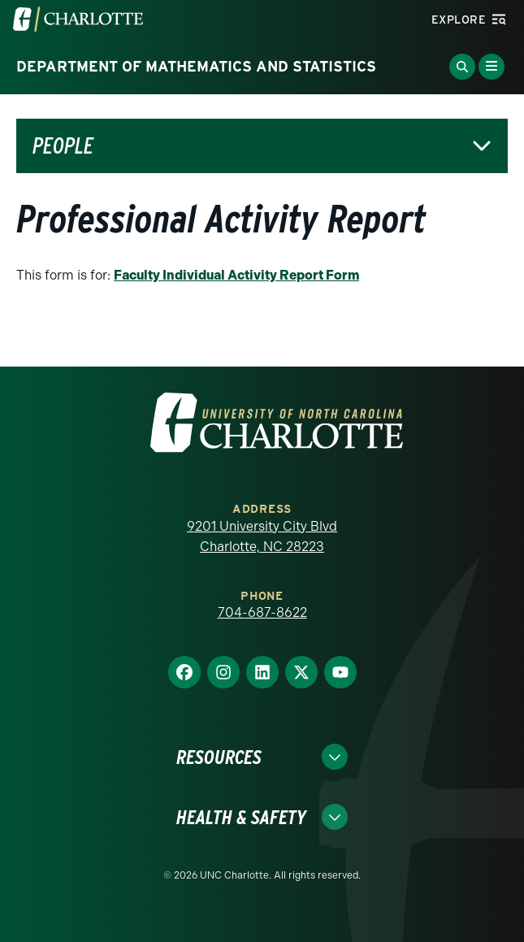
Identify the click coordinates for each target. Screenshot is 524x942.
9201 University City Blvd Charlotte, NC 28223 (262, 537)
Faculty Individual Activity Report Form (236, 275)
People (62, 145)
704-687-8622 (262, 612)
